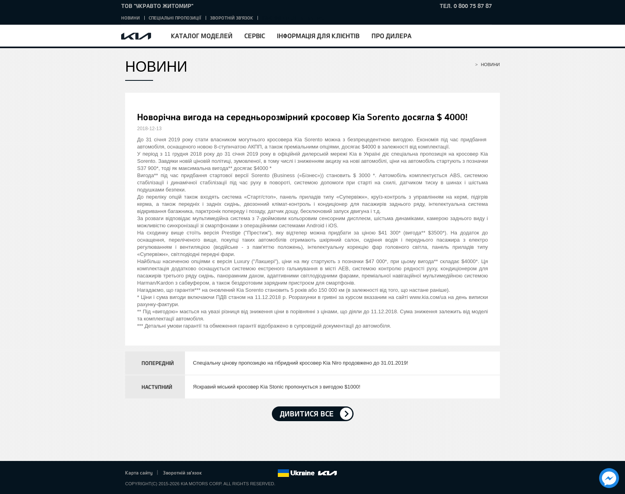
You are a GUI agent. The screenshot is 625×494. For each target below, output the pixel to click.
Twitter (227, 473)
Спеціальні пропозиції (175, 17)
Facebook (216, 473)
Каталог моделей (201, 35)
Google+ (238, 473)
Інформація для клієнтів (318, 35)
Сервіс (254, 35)
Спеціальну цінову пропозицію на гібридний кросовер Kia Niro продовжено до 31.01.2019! (300, 363)
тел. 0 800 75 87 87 (466, 5)
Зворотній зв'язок (231, 17)
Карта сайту (139, 472)
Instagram (260, 473)
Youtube (249, 473)
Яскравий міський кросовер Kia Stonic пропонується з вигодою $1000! (276, 387)
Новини (130, 17)
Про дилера (391, 35)
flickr (271, 473)
